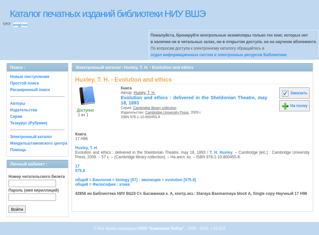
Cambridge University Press (167, 112)
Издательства (23, 110)
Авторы (17, 103)
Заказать (294, 93)
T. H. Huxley (221, 152)
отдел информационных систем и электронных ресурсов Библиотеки (219, 55)
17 (77, 166)
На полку (294, 105)
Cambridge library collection (154, 108)
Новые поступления (29, 76)
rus (24, 25)
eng (16, 25)
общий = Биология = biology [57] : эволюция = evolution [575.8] (135, 180)
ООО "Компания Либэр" (161, 228)
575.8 (80, 170)
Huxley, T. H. (145, 92)
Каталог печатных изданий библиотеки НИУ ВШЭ (107, 13)
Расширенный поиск (30, 89)
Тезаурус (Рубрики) (28, 123)
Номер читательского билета (36, 176)
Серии (16, 116)
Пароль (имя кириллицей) (33, 190)
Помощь (18, 150)
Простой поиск (24, 83)
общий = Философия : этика (102, 184)
